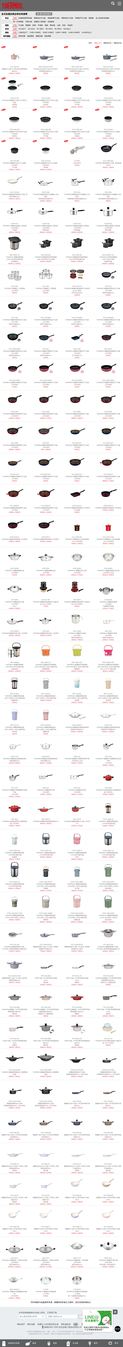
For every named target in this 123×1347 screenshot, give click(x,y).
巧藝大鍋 (28, 22)
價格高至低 (118, 43)
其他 (64, 25)
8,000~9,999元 (74, 32)
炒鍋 (34, 25)
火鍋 (58, 25)
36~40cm (58, 29)
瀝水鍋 (52, 25)
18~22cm (31, 29)
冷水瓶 (70, 1343)
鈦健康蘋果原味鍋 (25, 18)
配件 (90, 1343)
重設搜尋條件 (44, 13)
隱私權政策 (66, 1324)
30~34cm (49, 29)
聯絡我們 (21, 1324)
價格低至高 (107, 43)
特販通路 (47, 36)
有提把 (70, 25)
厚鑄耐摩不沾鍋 (53, 18)
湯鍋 (46, 25)
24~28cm (40, 29)
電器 (49, 1343)
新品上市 (98, 43)
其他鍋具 (51, 22)
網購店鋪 (39, 36)
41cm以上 (67, 29)
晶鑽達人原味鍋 (40, 22)
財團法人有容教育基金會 (48, 1324)
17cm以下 (22, 29)
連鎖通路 (30, 36)
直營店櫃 (21, 36)
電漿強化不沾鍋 (67, 18)
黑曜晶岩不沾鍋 (40, 18)
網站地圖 (31, 1324)
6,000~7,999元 (61, 32)
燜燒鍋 (91, 18)
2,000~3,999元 (35, 32)
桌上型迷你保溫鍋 (102, 18)
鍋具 (28, 1343)
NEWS (117, 1329)
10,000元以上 (87, 32)
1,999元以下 (23, 32)
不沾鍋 (21, 25)
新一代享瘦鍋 (18, 22)
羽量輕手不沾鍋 (81, 18)
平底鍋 (40, 25)
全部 (15, 18)
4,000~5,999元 (48, 32)
